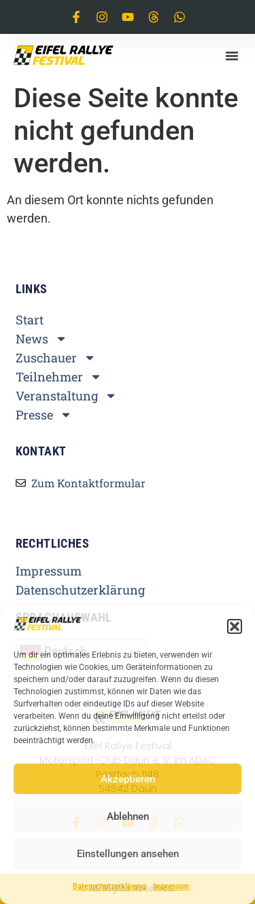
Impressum (171, 886)
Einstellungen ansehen (128, 854)
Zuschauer (56, 357)
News (41, 338)
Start (30, 319)
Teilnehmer (59, 376)
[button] (234, 626)
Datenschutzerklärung (109, 886)
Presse (44, 414)
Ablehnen (128, 816)
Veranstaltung (66, 395)
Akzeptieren (128, 779)
